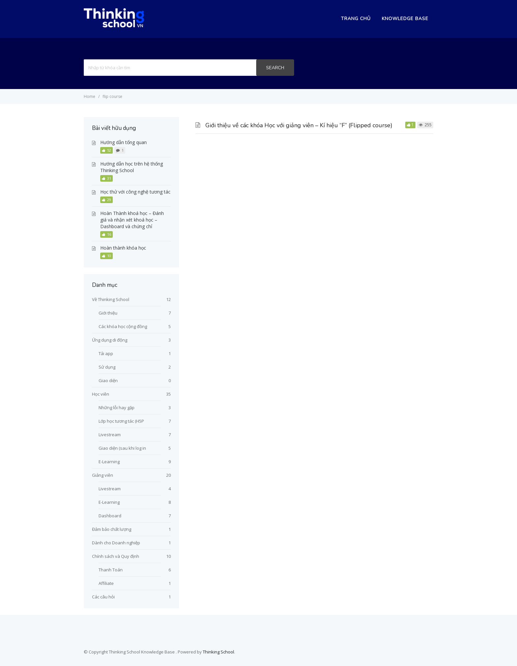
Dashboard (110, 516)
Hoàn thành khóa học (123, 248)
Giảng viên (102, 475)
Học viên (100, 394)
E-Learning (109, 462)
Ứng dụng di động (109, 340)
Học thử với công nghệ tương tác (135, 192)
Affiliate (106, 583)
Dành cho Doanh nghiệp (116, 543)
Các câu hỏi (103, 597)
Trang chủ (356, 18)
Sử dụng (107, 367)
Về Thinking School (110, 299)
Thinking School (218, 652)
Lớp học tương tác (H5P (121, 421)
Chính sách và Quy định (115, 556)
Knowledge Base (405, 18)
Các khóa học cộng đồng (123, 326)
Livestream (110, 435)
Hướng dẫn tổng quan (123, 142)
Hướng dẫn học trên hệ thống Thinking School (131, 167)
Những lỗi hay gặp (117, 407)
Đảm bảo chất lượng (111, 529)
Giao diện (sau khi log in (122, 448)
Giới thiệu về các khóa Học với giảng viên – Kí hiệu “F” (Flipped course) (298, 125)
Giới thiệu (108, 313)
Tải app (106, 353)
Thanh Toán (111, 570)
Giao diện (108, 380)
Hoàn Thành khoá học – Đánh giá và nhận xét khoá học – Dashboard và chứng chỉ (132, 219)
